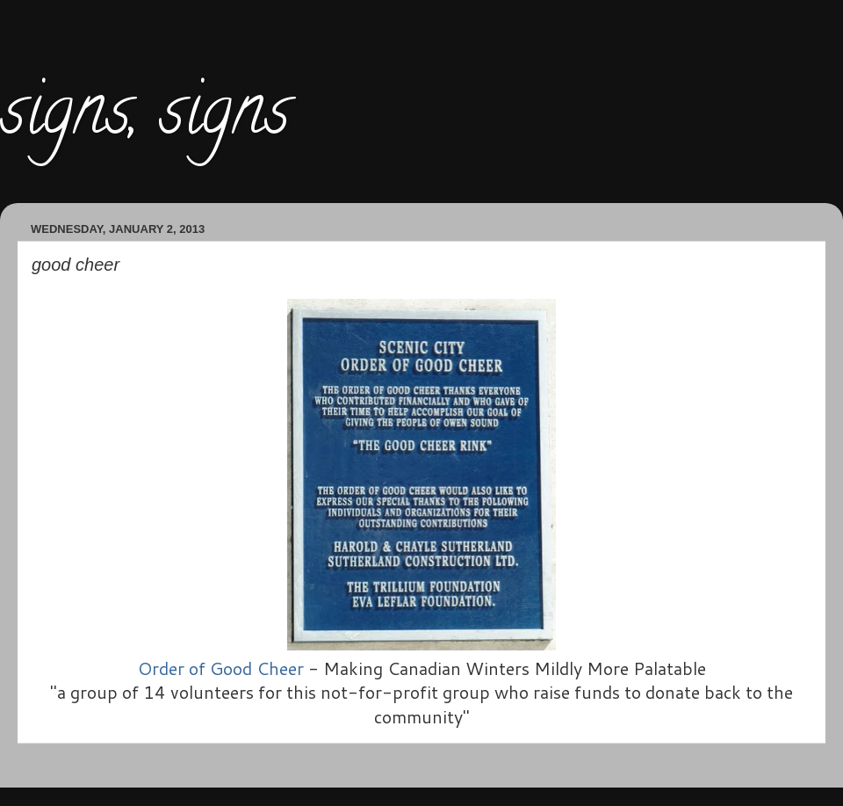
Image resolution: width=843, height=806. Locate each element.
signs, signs (145, 117)
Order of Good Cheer (221, 668)
